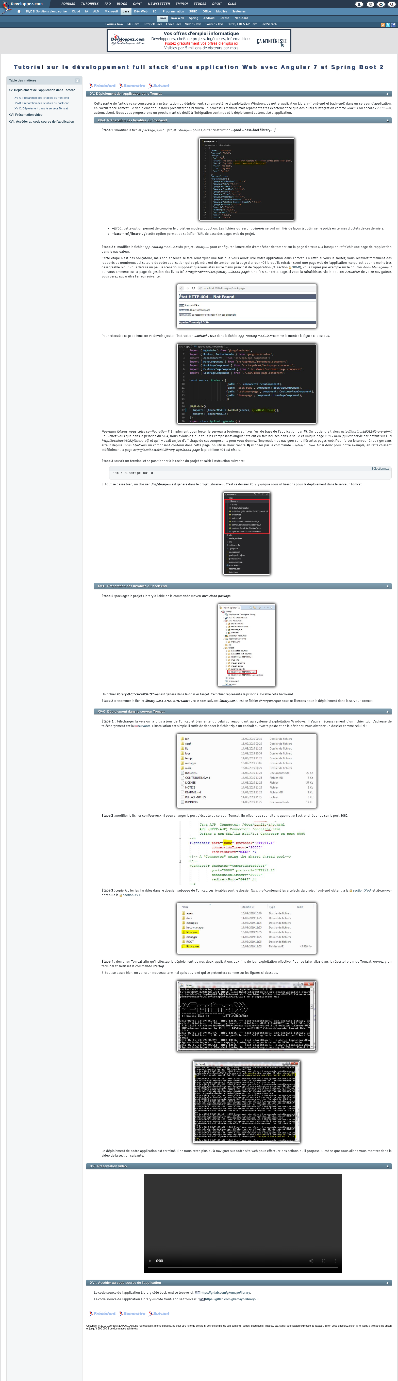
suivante (144, 726)
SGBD (193, 11)
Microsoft (111, 11)
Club (231, 4)
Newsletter (158, 4)
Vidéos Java (193, 24)
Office (207, 11)
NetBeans (241, 18)
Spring (193, 18)
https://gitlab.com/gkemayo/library (225, 1292)
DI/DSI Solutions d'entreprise (46, 11)
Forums (68, 4)
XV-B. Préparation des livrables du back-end (41, 103)
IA (86, 11)
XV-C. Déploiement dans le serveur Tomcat (41, 108)
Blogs (121, 4)
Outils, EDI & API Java (242, 24)
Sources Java (214, 24)
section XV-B (130, 895)
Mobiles (221, 11)
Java (126, 11)
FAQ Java (133, 24)
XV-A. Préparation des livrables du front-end (41, 97)
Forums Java (114, 24)
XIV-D (296, 267)
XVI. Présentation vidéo (25, 115)
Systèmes (239, 11)
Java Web (177, 18)
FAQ (107, 4)
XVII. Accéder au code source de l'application (41, 121)
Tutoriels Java (152, 24)
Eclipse (224, 18)
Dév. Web (140, 11)
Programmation (173, 11)
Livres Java (173, 24)
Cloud (76, 11)
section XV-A (360, 890)
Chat (137, 4)
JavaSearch (269, 24)
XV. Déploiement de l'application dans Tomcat (42, 90)
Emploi (181, 4)
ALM (96, 11)
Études (199, 4)
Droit (216, 4)
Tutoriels (89, 4)
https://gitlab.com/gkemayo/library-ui (231, 1299)
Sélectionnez (380, 468)
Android (208, 18)
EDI (155, 11)
